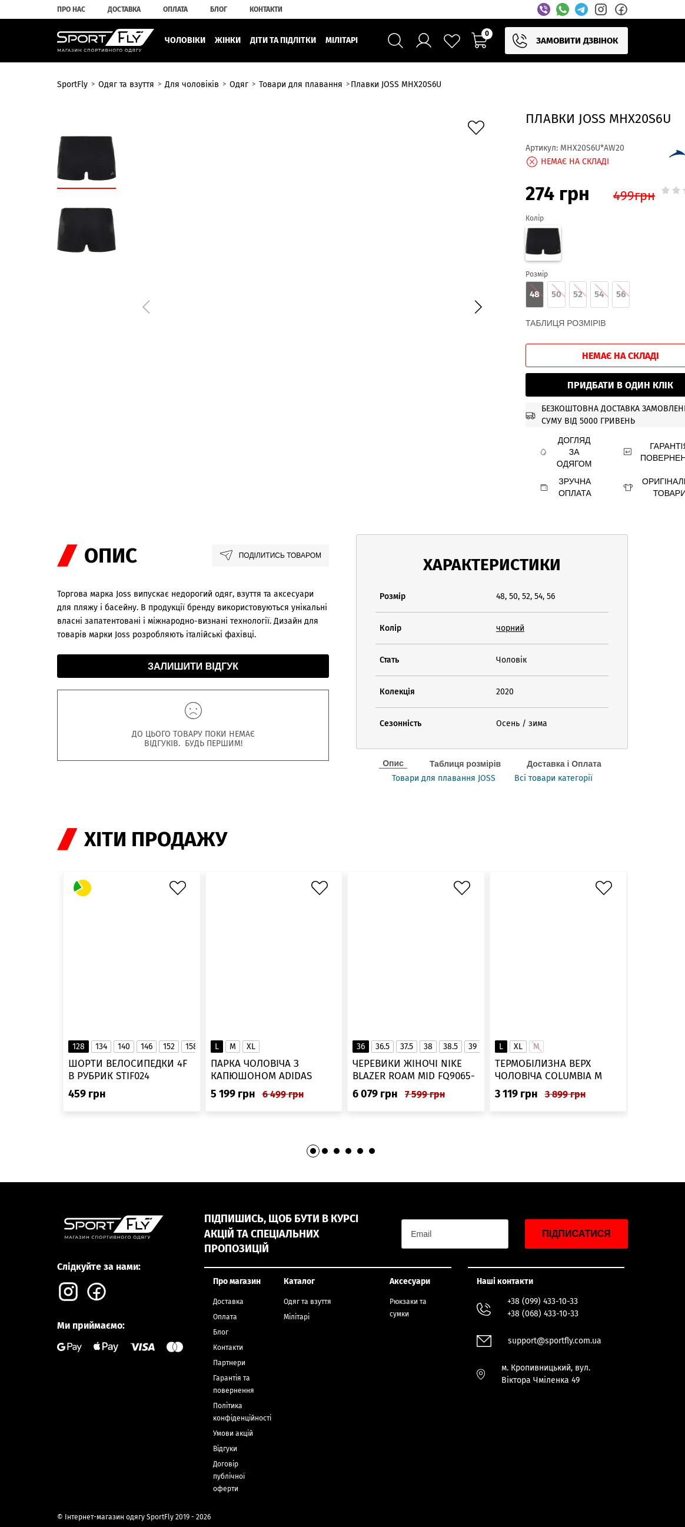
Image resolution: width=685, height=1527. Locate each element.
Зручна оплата (565, 487)
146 (146, 1047)
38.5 (450, 1047)
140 (124, 1047)
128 (78, 1047)
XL (251, 1047)
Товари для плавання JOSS (444, 778)
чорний (510, 628)
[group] (311, 305)
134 (101, 1047)
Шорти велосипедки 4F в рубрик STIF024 (127, 1069)
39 (472, 1047)
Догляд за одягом (565, 451)
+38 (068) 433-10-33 (542, 1314)
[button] (478, 307)
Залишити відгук (193, 666)
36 (361, 1047)
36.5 (382, 1047)
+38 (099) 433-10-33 (542, 1301)
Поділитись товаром (270, 555)
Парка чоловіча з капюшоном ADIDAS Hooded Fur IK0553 (261, 1070)
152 (169, 1047)
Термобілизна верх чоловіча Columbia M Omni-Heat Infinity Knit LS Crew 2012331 (553, 1070)
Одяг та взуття (307, 1302)
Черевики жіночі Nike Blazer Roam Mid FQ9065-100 (414, 1070)
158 (191, 1047)
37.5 (406, 1047)
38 (428, 1047)
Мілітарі (297, 1317)
